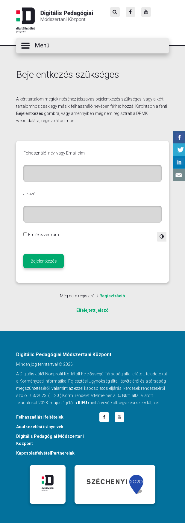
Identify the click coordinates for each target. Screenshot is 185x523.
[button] (92, 45)
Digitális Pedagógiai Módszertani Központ (54, 20)
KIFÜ (82, 402)
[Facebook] (130, 12)
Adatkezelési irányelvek (39, 426)
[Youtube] (146, 12)
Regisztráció (112, 295)
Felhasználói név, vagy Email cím (54, 153)
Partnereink (63, 453)
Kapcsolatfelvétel (33, 453)
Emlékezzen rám (43, 234)
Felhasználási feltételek (39, 417)
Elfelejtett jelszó (92, 310)
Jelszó (29, 193)
